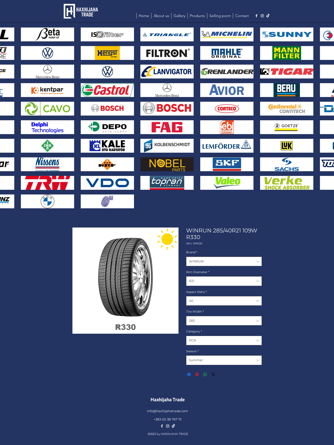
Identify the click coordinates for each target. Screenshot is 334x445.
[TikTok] (268, 16)
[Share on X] (213, 374)
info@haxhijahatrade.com (167, 411)
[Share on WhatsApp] (205, 374)
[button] (197, 16)
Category (194, 331)
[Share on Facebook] (188, 374)
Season (192, 351)
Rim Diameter (197, 272)
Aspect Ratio (196, 292)
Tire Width (195, 311)
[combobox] (224, 261)
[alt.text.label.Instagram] (262, 16)
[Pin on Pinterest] (197, 374)
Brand (191, 252)
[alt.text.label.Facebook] (256, 16)
